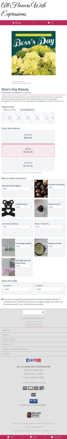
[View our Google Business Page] (31, 361)
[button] (34, 401)
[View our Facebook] (28, 361)
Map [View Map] (33, 437)
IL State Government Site (33, 427)
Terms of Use (49, 431)
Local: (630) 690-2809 (33, 377)
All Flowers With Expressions (23, 10)
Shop (16, 22)
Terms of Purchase (34, 431)
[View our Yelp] (39, 361)
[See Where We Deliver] (33, 324)
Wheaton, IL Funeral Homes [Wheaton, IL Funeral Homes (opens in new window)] (23, 423)
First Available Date (27, 110)
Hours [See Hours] (56, 437)
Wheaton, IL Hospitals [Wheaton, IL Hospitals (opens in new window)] (45, 423)
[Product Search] (34, 312)
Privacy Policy (19, 431)
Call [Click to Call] (11, 437)
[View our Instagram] (35, 361)
